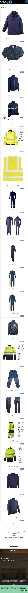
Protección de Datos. (20, 580)
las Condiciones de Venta (8, 580)
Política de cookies (3, 589)
